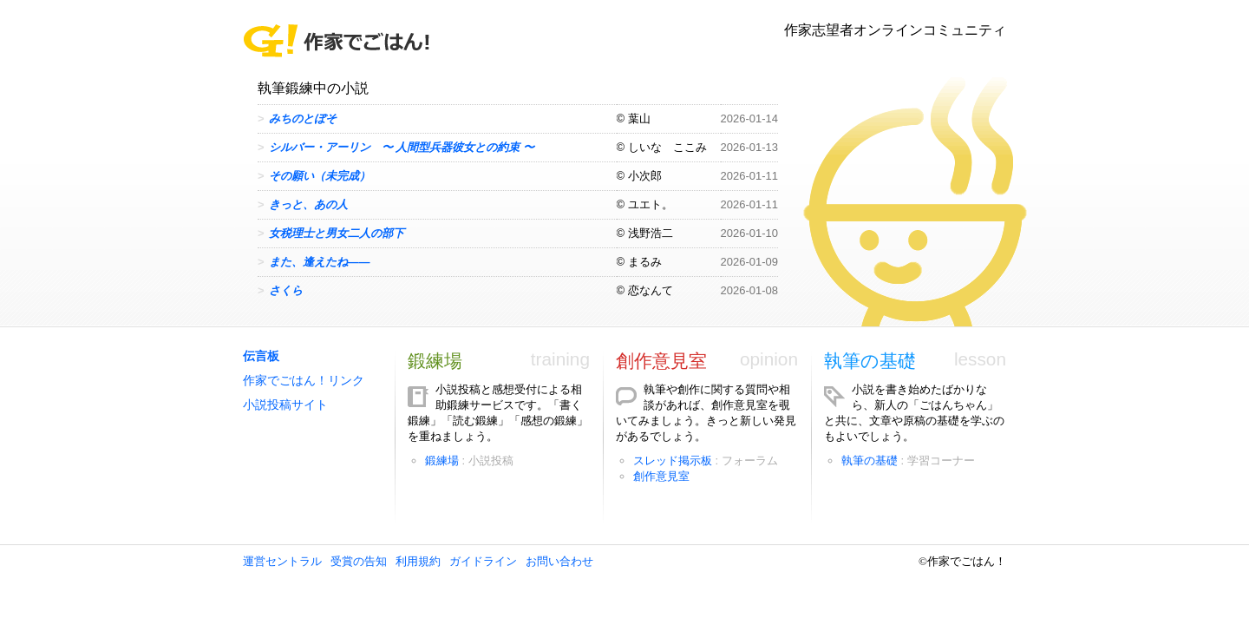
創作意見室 (661, 361)
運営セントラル (282, 561)
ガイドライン (483, 561)
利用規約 (418, 561)
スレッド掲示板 (672, 460)
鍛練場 (435, 361)
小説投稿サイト (285, 404)
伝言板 (261, 356)
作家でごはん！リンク (303, 380)
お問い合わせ (559, 561)
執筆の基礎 (870, 361)
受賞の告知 (358, 561)
